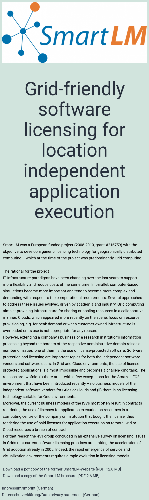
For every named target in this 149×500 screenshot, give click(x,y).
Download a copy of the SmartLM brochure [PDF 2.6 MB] (51, 475)
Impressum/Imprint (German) (27, 488)
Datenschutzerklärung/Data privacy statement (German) (51, 494)
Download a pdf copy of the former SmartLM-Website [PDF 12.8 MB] (62, 469)
